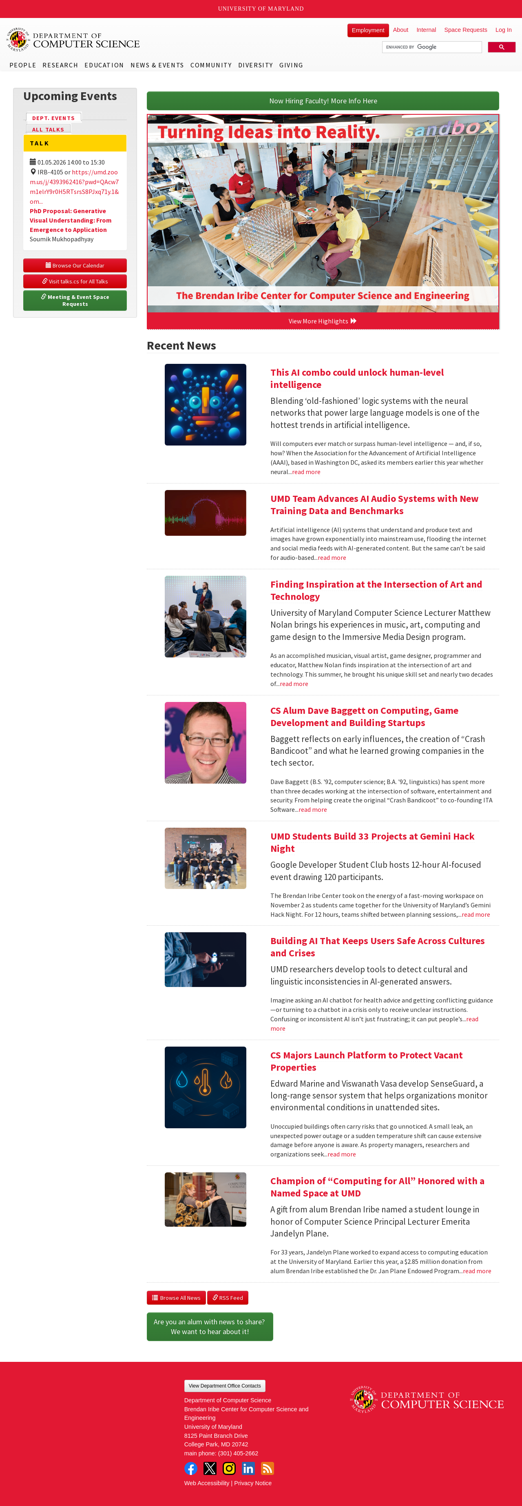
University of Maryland (261, 9)
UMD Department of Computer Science (73, 39)
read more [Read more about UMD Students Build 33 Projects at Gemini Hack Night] (476, 914)
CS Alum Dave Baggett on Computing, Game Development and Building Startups (364, 716)
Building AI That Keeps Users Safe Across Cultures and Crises (377, 946)
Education (104, 65)
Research (60, 65)
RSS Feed (227, 1297)
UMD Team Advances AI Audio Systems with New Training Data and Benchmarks (374, 504)
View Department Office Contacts (225, 1386)
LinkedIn (248, 1468)
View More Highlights (323, 321)
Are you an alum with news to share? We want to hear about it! (210, 1326)
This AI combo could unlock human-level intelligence (357, 378)
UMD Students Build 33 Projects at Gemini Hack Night (372, 842)
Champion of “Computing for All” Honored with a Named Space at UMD (377, 1186)
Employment (368, 30)
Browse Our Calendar (75, 265)
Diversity (255, 65)
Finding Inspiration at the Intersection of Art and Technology (376, 590)
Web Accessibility (207, 1483)
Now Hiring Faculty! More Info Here (323, 100)
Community (211, 65)
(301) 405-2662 (238, 1453)
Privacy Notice (253, 1483)
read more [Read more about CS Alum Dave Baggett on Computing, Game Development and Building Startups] (313, 809)
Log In (503, 30)
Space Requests (465, 30)
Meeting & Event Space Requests (76, 300)
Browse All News (176, 1297)
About (401, 30)
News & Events (157, 65)
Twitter (210, 1468)
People (23, 65)
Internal (426, 30)
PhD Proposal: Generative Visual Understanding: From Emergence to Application (71, 220)
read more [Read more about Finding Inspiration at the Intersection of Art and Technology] (294, 683)
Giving (291, 65)
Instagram (229, 1468)
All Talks (48, 129)
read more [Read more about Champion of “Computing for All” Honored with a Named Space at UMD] (477, 1271)
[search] (431, 47)
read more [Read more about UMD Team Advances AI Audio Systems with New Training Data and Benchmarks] (332, 557)
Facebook (190, 1468)
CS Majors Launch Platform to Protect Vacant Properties (366, 1061)
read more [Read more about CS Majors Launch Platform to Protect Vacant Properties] (341, 1154)
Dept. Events (57, 117)
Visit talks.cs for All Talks (75, 281)
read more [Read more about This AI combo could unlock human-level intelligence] (306, 472)
